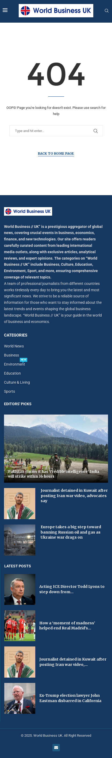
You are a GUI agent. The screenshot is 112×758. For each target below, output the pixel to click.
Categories (15, 335)
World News (14, 346)
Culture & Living (17, 382)
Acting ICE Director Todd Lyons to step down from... (72, 589)
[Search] (106, 11)
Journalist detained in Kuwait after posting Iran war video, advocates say (74, 495)
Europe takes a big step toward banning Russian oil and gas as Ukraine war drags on (71, 532)
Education (12, 373)
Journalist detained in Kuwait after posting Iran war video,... (72, 662)
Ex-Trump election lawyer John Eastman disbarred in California (70, 698)
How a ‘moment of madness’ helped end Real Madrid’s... (67, 626)
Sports (9, 391)
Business (11, 355)
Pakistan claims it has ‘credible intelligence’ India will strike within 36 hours (53, 474)
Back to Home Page (56, 153)
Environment (14, 364)
